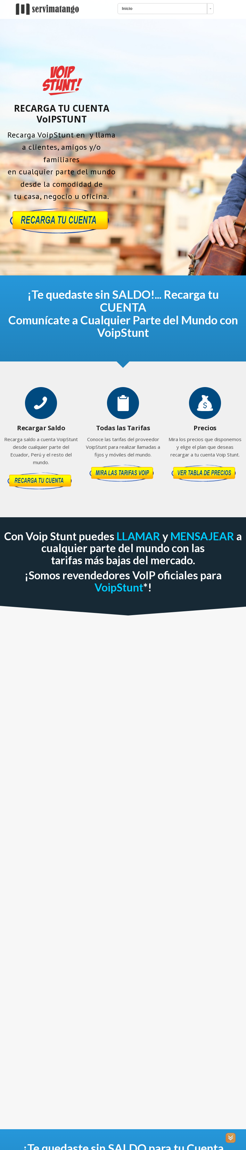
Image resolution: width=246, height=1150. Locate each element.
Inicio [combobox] (127, 8)
